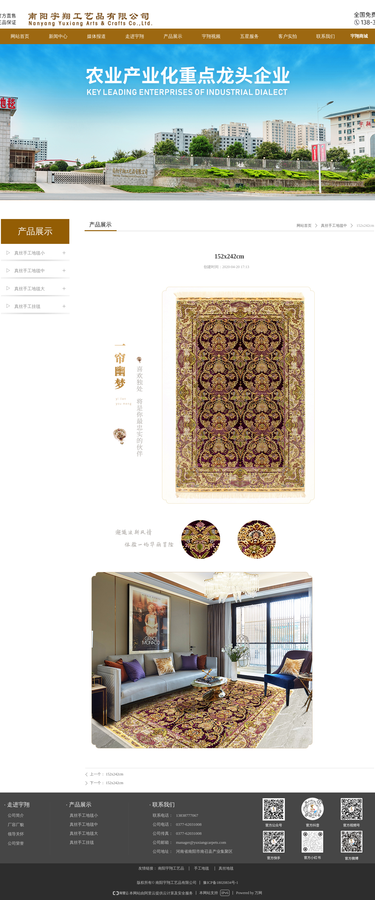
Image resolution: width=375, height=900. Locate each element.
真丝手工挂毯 (82, 842)
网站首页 (304, 225)
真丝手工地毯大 (84, 833)
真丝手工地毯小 (84, 815)
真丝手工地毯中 (334, 225)
